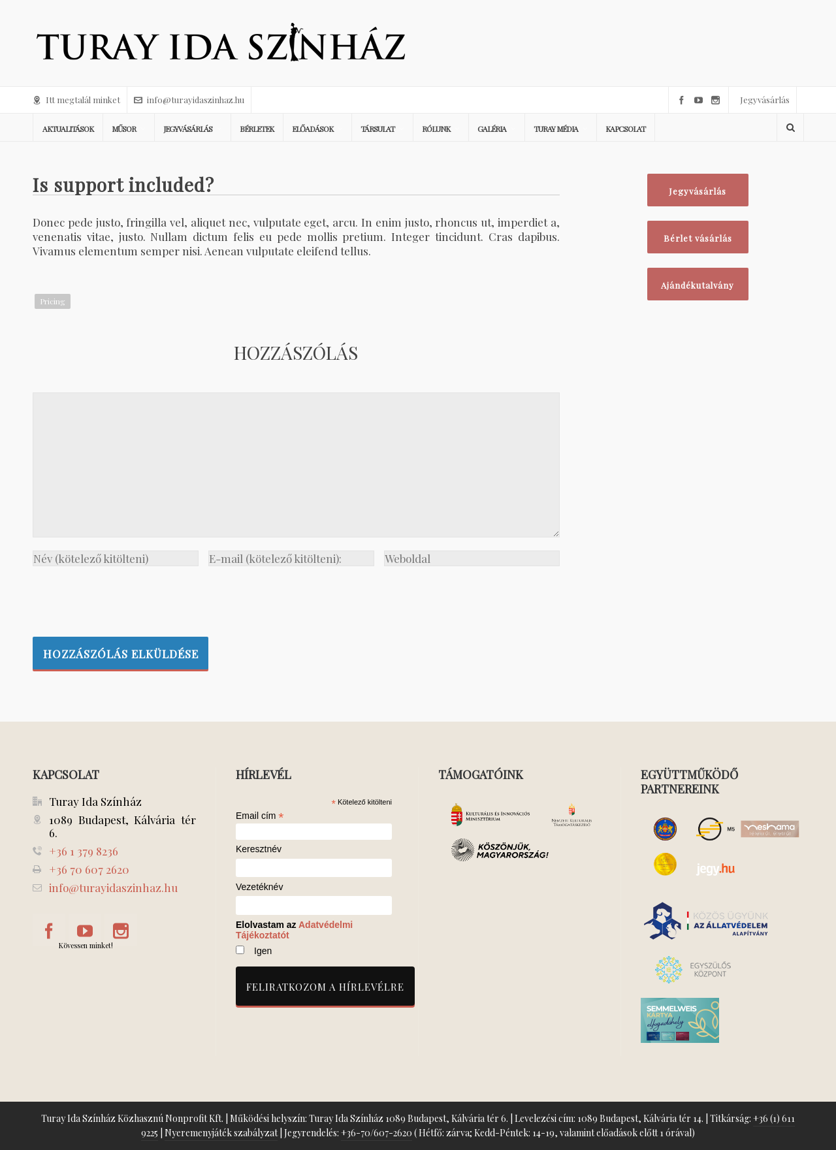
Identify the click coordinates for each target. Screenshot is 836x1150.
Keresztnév (258, 849)
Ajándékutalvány (697, 285)
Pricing (52, 301)
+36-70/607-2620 (376, 1132)
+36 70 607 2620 (89, 869)
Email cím (260, 816)
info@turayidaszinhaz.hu (189, 99)
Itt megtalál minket (76, 99)
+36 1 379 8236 (83, 851)
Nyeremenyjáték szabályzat (221, 1132)
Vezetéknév (259, 887)
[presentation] (132, 598)
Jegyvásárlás (765, 99)
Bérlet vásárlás (698, 238)
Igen (263, 951)
